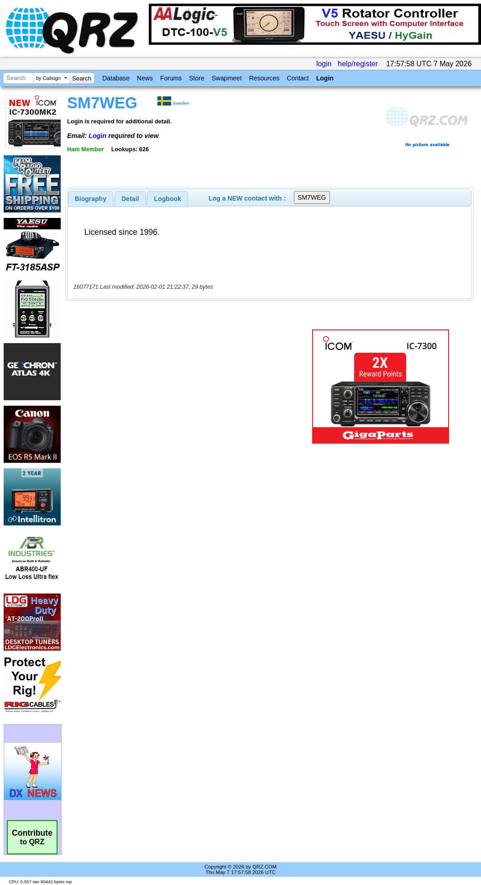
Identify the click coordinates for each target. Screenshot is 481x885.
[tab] (91, 199)
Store (196, 78)
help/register (358, 64)
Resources (264, 78)
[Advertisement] (184, 386)
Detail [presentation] (130, 198)
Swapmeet (227, 78)
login (324, 64)
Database (116, 78)
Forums (171, 78)
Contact (297, 78)
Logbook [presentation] (167, 198)
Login (325, 78)
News (145, 78)
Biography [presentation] (91, 198)
